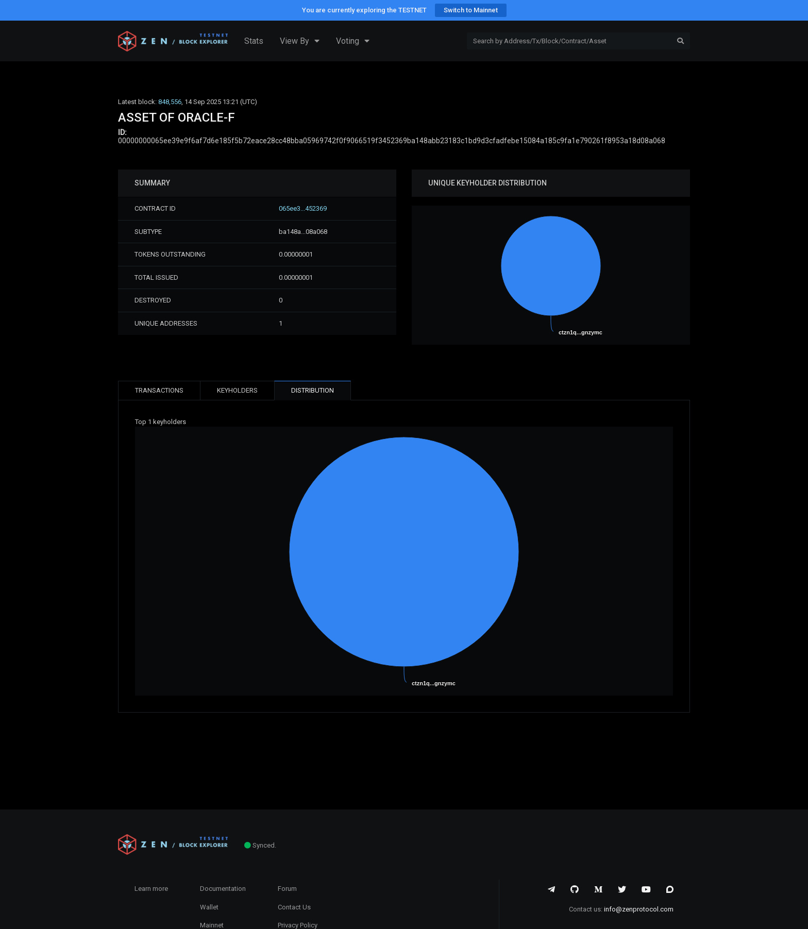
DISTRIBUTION (312, 390)
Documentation (223, 888)
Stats (253, 41)
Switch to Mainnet (471, 10)
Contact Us (294, 907)
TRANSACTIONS (159, 390)
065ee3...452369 (303, 208)
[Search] (569, 41)
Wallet (209, 907)
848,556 (169, 102)
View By (299, 41)
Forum (287, 888)
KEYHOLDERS (237, 390)
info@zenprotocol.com (639, 909)
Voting (352, 41)
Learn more (151, 888)
